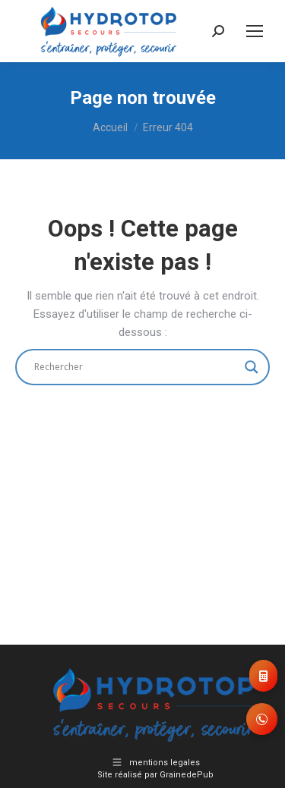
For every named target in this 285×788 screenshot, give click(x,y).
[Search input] (135, 367)
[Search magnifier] (251, 367)
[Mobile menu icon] (254, 31)
